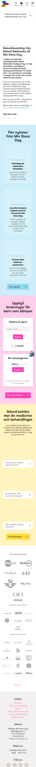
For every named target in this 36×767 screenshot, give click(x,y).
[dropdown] (18, 15)
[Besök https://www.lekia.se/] (18, 613)
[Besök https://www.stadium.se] (18, 628)
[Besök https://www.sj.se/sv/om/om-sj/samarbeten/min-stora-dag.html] (10, 583)
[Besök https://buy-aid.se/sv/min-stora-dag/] (18, 643)
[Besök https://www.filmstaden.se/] (29, 643)
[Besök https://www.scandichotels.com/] (18, 620)
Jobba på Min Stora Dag (18, 712)
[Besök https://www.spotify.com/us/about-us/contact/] (7, 665)
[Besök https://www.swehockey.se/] (28, 665)
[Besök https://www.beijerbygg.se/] (18, 673)
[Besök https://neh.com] (18, 658)
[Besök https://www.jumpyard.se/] (18, 650)
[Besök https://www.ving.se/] (7, 673)
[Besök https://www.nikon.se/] (29, 673)
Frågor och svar (18, 717)
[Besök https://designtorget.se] (7, 650)
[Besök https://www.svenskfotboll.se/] (18, 665)
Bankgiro (13, 750)
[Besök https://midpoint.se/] (18, 680)
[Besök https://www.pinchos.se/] (7, 620)
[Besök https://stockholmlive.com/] (7, 658)
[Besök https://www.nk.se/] (28, 658)
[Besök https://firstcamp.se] (29, 613)
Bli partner (18, 685)
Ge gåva (18, 370)
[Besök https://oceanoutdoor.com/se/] (18, 596)
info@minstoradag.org (18, 739)
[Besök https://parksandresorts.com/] (10, 573)
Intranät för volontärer (18, 714)
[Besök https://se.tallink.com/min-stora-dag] (29, 620)
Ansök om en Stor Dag (18, 706)
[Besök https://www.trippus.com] (7, 642)
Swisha (18, 337)
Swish (13, 753)
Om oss (18, 709)
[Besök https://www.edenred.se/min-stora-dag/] (10, 563)
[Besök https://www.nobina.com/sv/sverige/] (26, 563)
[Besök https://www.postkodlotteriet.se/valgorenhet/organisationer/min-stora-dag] (26, 583)
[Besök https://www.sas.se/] (26, 573)
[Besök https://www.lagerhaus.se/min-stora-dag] (7, 613)
